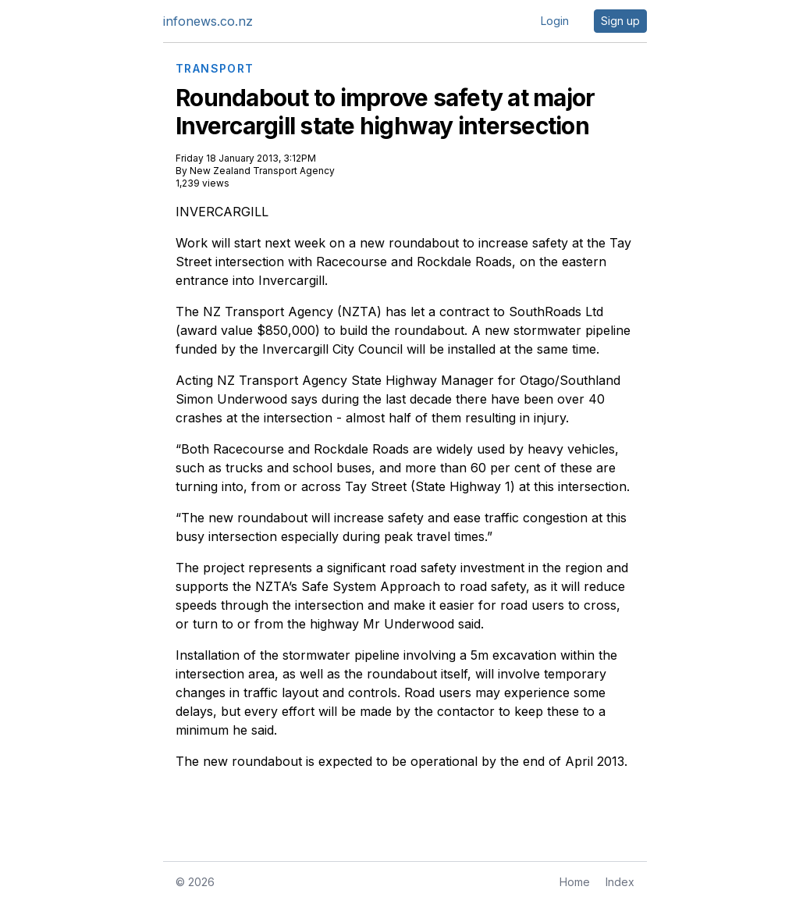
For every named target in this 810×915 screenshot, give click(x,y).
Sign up (620, 20)
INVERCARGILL (222, 211)
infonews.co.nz (208, 21)
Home (575, 881)
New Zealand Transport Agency (262, 170)
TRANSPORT (215, 68)
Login (555, 20)
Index (620, 881)
